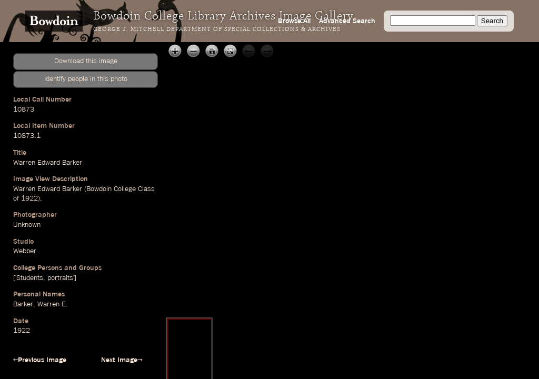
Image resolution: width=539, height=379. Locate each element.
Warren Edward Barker (47, 162)
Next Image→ (121, 360)
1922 (29, 198)
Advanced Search (347, 21)
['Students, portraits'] (44, 278)
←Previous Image (39, 360)
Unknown (27, 224)
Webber (24, 251)
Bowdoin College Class (120, 189)
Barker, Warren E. (40, 304)
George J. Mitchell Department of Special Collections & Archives (217, 29)
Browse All (294, 21)
